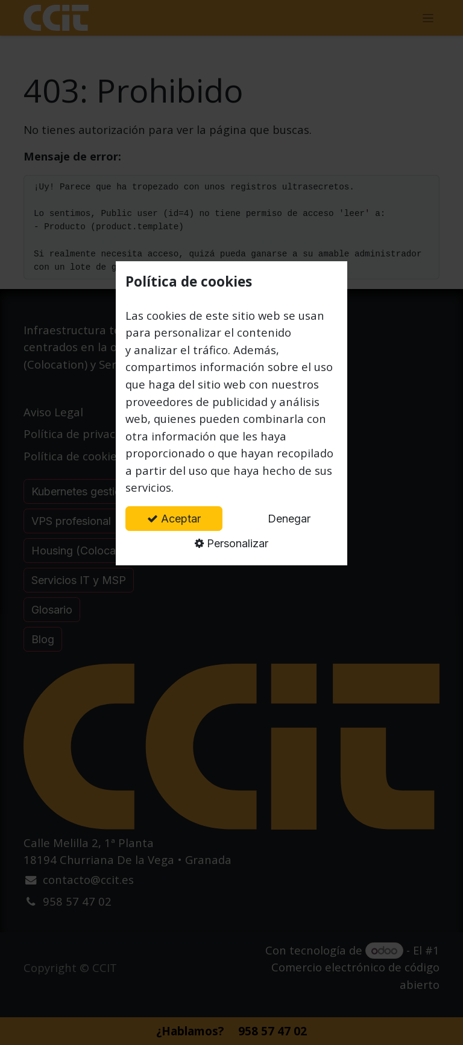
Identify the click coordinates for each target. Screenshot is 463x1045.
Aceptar (174, 518)
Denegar (289, 518)
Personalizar (231, 543)
